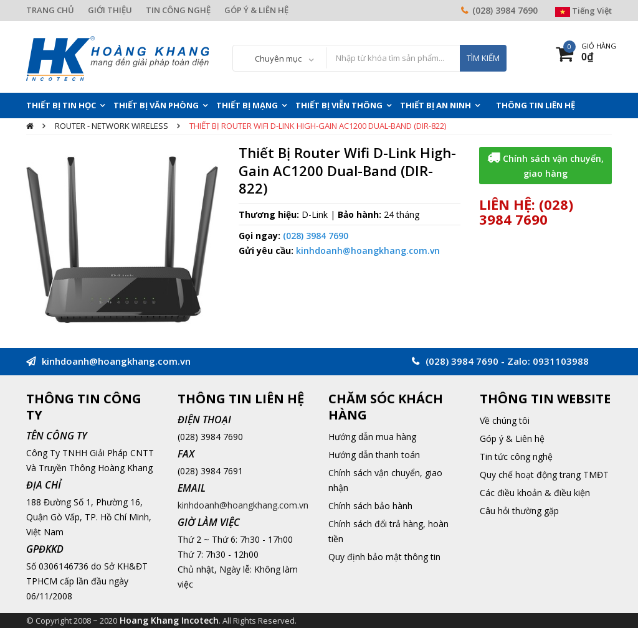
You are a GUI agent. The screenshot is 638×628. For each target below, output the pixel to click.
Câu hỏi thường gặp (519, 511)
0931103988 (561, 361)
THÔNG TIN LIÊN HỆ (535, 105)
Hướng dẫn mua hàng (372, 437)
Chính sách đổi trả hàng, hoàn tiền (388, 531)
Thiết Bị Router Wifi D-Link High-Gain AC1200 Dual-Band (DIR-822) (317, 125)
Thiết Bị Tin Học (61, 105)
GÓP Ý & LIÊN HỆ (256, 10)
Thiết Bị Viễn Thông (339, 105)
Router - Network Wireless (111, 125)
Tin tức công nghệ (516, 456)
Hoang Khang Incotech (169, 620)
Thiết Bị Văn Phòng (156, 105)
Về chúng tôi (505, 420)
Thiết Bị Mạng (247, 105)
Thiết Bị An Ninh (435, 105)
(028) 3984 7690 (505, 10)
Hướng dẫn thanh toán (374, 455)
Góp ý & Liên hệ (512, 438)
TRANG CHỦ (50, 10)
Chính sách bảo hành (370, 506)
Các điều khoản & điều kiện (535, 493)
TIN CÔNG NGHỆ (178, 10)
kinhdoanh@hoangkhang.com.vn (368, 250)
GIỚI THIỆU (110, 10)
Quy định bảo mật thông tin (384, 557)
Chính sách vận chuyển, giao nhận (385, 480)
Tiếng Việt (583, 10)
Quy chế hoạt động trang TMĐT (544, 474)
